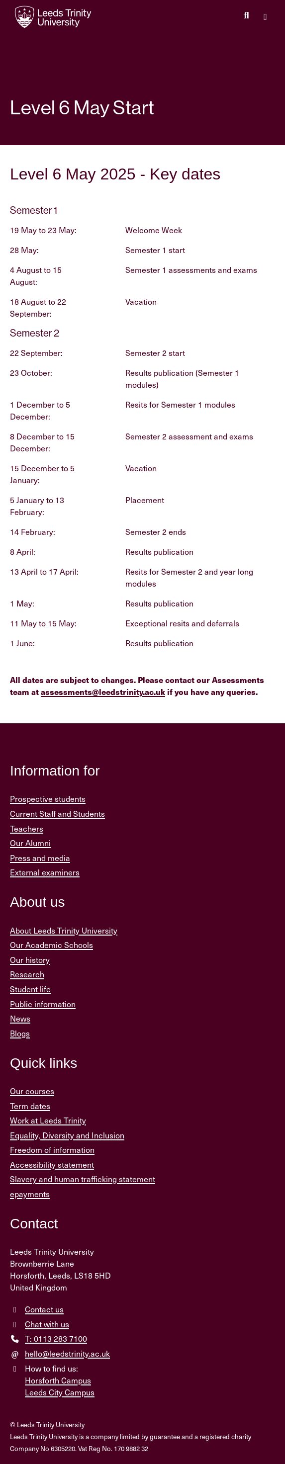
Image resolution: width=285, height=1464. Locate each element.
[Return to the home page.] (53, 17)
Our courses (32, 1091)
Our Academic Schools (51, 945)
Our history (30, 959)
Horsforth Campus (58, 1380)
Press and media (40, 858)
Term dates (30, 1106)
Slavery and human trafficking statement (82, 1179)
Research (27, 974)
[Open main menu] (265, 17)
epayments (30, 1194)
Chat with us (47, 1324)
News (20, 1018)
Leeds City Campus (60, 1392)
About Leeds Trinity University (63, 930)
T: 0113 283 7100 (56, 1338)
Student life (30, 989)
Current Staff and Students (57, 813)
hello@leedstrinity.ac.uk (67, 1353)
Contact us (44, 1309)
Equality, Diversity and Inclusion (67, 1135)
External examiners (45, 872)
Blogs (20, 1033)
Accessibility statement (52, 1164)
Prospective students (48, 798)
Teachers (26, 828)
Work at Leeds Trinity (48, 1120)
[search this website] (246, 15)
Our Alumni (30, 843)
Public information (43, 1004)
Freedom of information (52, 1149)
